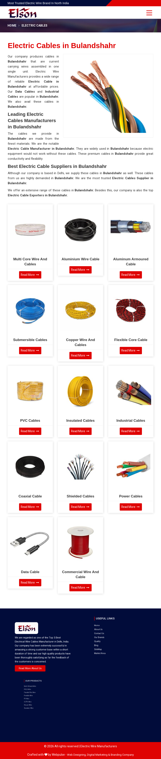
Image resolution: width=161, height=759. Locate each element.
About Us (108, 624)
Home (12, 25)
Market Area (109, 636)
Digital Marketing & (98, 754)
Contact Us (108, 626)
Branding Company (122, 754)
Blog (107, 632)
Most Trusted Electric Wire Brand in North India (38, 3)
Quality (107, 630)
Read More (30, 275)
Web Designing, (76, 754)
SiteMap (108, 634)
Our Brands (108, 628)
